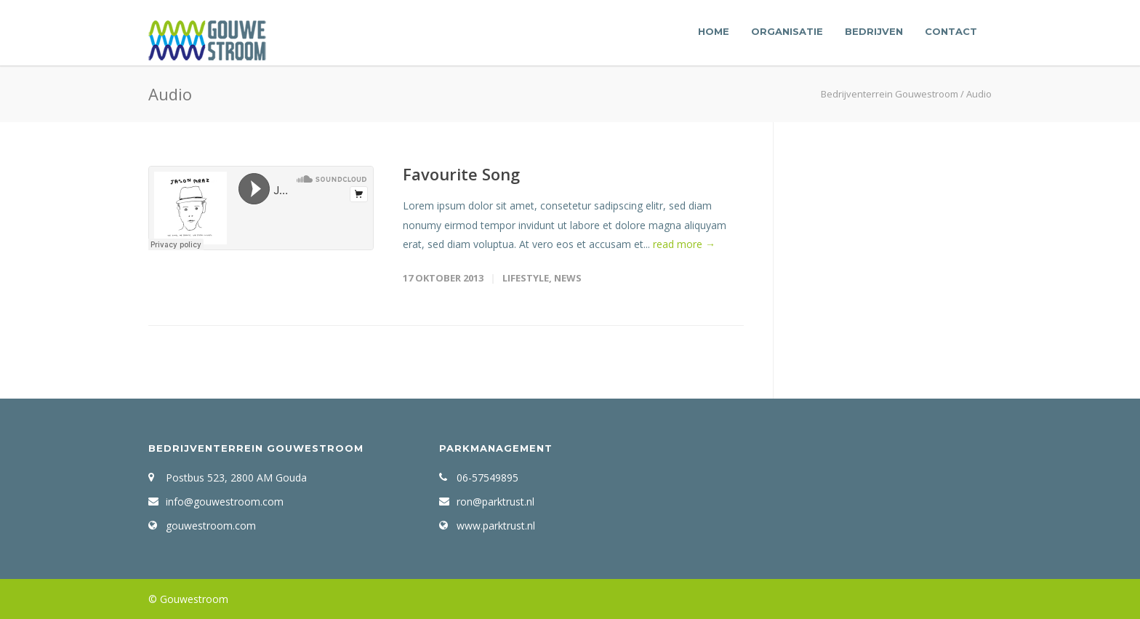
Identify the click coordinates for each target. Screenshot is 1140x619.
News (568, 277)
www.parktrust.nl (496, 525)
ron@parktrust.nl (495, 501)
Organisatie (787, 31)
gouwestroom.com (211, 525)
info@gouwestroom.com (225, 501)
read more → (684, 244)
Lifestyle (525, 277)
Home (713, 31)
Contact (951, 31)
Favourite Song (461, 174)
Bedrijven (874, 31)
